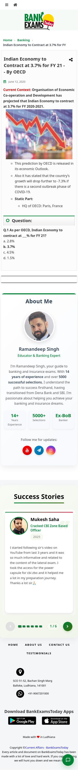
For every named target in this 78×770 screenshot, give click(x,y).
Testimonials (38, 653)
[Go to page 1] (20, 626)
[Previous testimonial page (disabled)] (10, 626)
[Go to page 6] (40, 627)
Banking (23, 40)
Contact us (59, 645)
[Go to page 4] (32, 627)
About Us (33, 645)
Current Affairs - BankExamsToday (46, 747)
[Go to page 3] (28, 627)
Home (7, 40)
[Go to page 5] (36, 627)
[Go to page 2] (23, 627)
